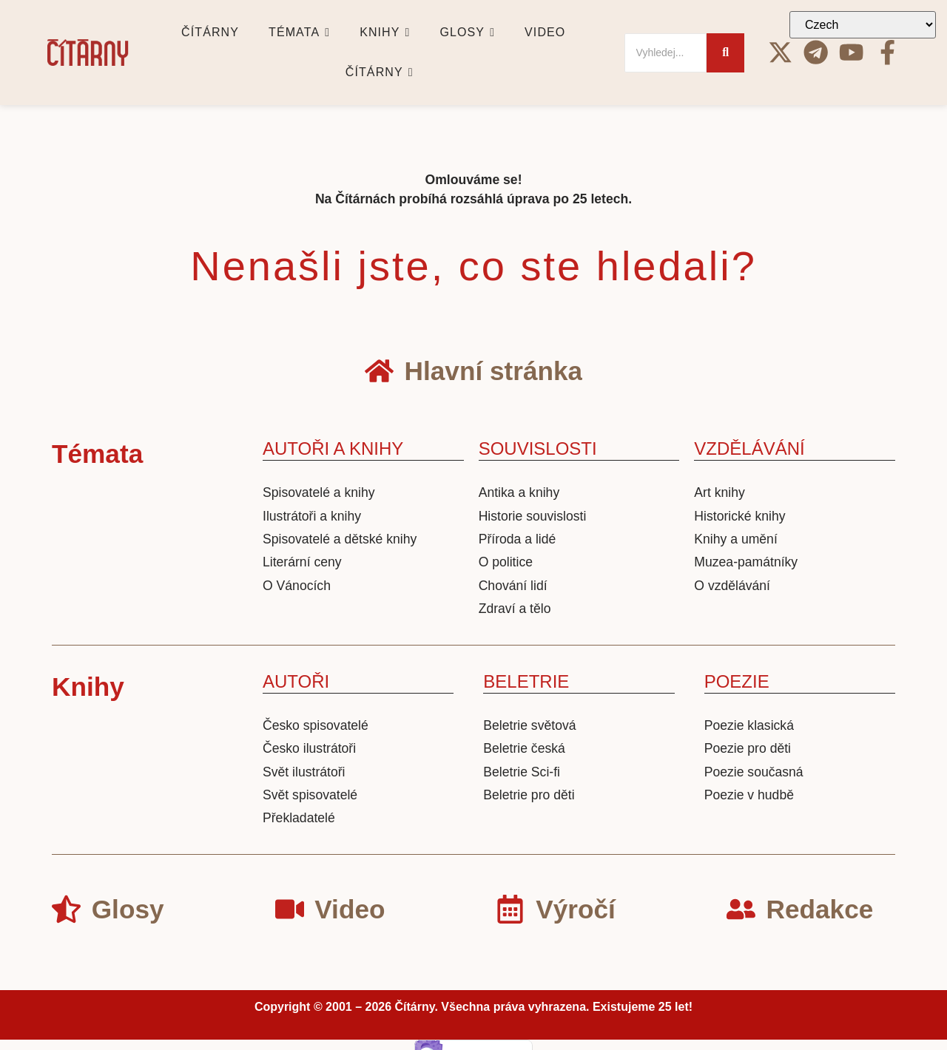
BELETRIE (526, 681)
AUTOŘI (296, 681)
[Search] (665, 52)
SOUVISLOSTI (538, 448)
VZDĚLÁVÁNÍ (749, 448)
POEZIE (736, 681)
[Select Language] (862, 24)
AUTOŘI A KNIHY (333, 448)
